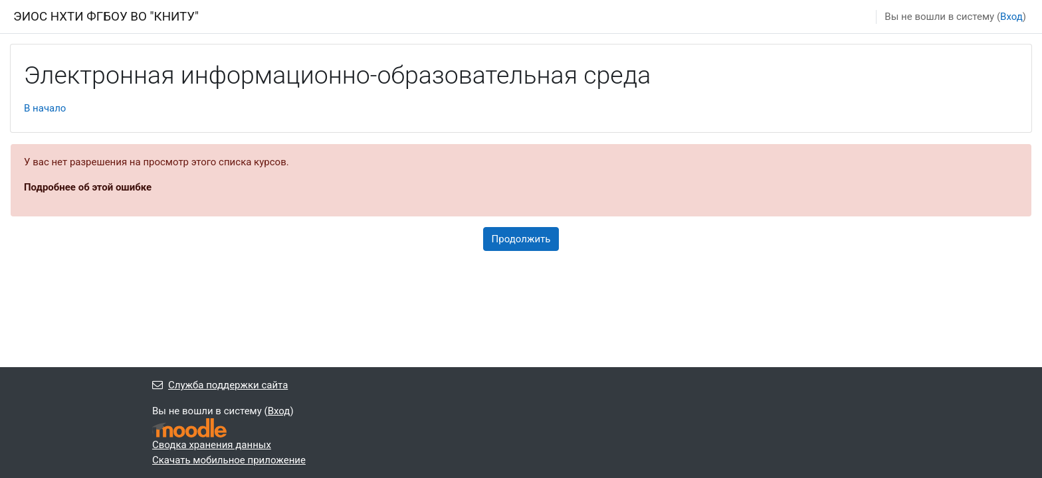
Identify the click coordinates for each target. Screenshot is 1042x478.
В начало (45, 108)
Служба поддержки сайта (220, 385)
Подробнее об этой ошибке (88, 187)
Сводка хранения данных (211, 445)
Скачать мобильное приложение (229, 460)
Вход (1011, 17)
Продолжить (521, 239)
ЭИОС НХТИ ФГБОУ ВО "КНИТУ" (106, 16)
